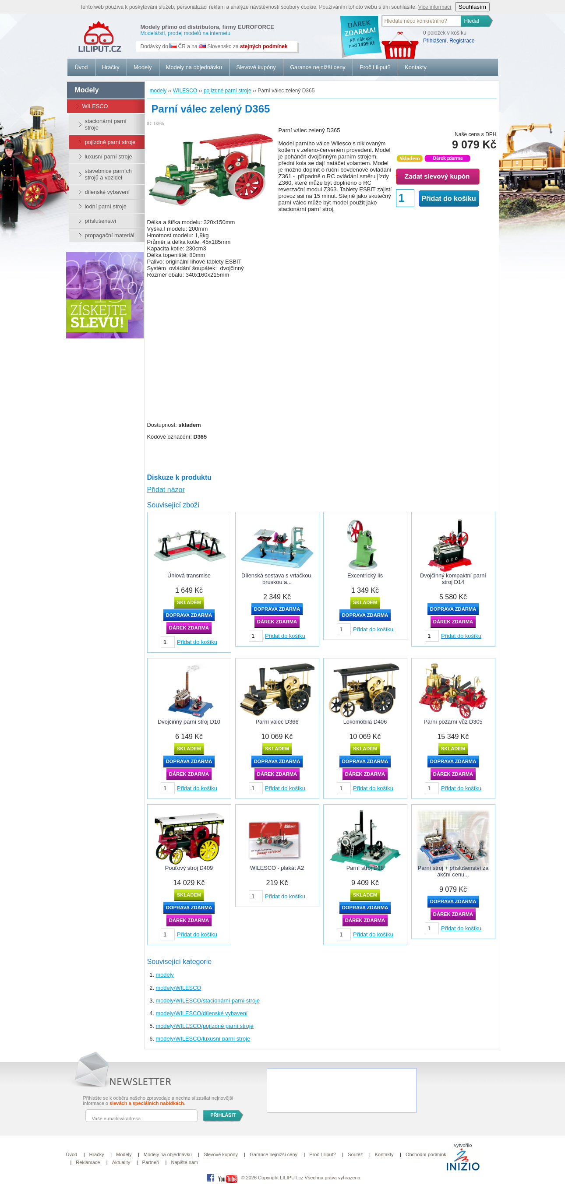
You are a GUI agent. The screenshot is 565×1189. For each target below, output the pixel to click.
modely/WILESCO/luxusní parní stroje (203, 1038)
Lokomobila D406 (365, 721)
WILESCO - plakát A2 (277, 868)
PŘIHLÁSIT (223, 1115)
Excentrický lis (365, 575)
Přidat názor (166, 489)
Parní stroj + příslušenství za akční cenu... (453, 871)
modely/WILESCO (178, 988)
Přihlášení (434, 41)
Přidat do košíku (448, 198)
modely (165, 974)
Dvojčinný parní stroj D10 (189, 721)
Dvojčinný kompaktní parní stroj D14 (453, 578)
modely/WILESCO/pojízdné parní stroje (205, 1026)
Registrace (461, 41)
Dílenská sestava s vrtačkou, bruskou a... (277, 578)
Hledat (472, 21)
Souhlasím (472, 7)
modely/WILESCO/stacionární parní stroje (208, 1000)
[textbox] (422, 21)
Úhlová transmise (189, 575)
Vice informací (435, 7)
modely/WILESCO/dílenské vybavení (202, 1013)
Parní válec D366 (276, 721)
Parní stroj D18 (365, 868)
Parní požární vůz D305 (453, 721)
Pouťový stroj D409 (189, 868)
